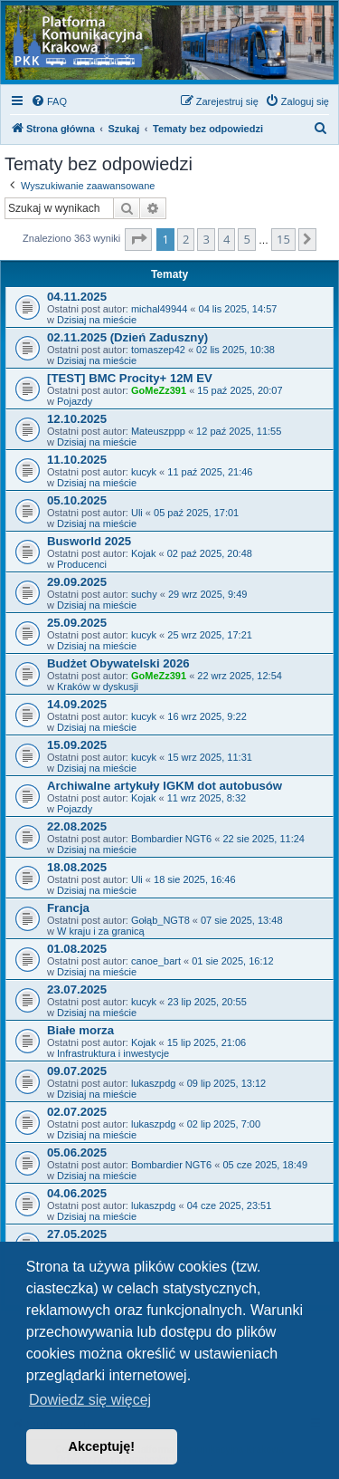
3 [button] (205, 239)
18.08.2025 (77, 867)
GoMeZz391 (158, 390)
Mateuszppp (158, 431)
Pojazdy (74, 401)
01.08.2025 (77, 949)
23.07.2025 (77, 989)
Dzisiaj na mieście (97, 319)
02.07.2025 (77, 1112)
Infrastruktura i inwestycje (113, 1053)
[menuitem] (49, 101)
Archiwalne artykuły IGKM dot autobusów (164, 785)
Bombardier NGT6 (171, 838)
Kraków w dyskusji (97, 686)
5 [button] (246, 239)
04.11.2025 (77, 296)
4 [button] (226, 239)
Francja (68, 908)
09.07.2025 (77, 1071)
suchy (144, 594)
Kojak (143, 553)
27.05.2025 (77, 1234)
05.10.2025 (77, 500)
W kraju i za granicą (101, 931)
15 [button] (283, 239)
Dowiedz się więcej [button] (90, 1399)
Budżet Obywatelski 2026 (118, 663)
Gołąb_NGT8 (160, 920)
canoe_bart (156, 961)
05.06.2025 (77, 1152)
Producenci (82, 564)
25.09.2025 (77, 622)
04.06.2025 (77, 1193)
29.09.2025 (77, 582)
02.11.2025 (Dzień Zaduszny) (127, 337)
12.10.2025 (77, 419)
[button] (138, 239)
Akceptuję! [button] (102, 1446)
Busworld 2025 (89, 541)
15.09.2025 (77, 745)
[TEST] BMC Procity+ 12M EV (129, 378)
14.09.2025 (77, 704)
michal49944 (159, 308)
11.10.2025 (77, 459)
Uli (137, 512)
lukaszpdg (153, 1083)
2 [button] (186, 239)
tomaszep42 (158, 349)
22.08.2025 (77, 826)
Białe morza (80, 1030)
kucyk (143, 471)
